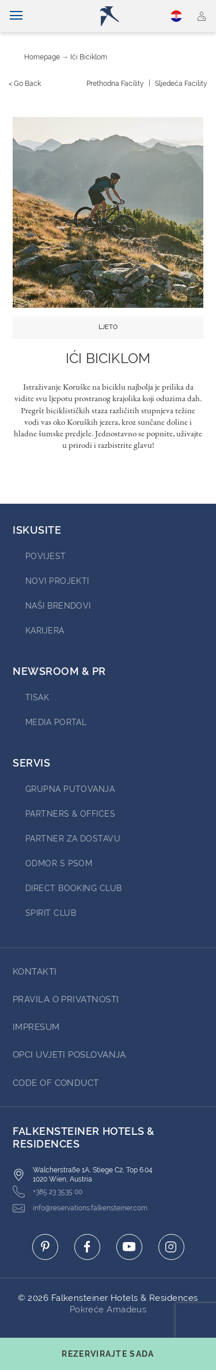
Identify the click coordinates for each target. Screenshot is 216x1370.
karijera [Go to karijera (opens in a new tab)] (45, 630)
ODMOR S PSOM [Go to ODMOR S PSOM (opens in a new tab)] (58, 863)
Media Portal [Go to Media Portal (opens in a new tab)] (55, 722)
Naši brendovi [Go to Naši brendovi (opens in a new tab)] (58, 605)
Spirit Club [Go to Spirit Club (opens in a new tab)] (50, 913)
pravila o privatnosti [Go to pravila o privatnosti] (66, 999)
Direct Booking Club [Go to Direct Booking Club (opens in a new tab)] (73, 888)
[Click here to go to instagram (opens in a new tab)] (171, 1247)
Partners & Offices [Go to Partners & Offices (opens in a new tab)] (70, 813)
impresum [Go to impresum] (36, 1027)
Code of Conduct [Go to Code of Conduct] (56, 1083)
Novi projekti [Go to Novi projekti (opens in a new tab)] (57, 581)
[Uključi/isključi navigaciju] (16, 16)
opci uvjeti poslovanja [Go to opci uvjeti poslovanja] (69, 1055)
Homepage (42, 57)
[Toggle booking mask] (108, 1354)
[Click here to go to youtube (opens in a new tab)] (129, 1247)
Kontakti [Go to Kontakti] (35, 972)
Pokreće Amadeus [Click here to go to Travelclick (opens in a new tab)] (108, 1309)
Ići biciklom (88, 57)
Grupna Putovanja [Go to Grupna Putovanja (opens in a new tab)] (70, 789)
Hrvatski (176, 16)
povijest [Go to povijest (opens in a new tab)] (45, 556)
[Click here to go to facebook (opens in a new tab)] (87, 1247)
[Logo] (113, 16)
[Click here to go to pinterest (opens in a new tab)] (45, 1247)
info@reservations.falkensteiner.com (80, 1208)
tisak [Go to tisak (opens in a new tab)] (37, 697)
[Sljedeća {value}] (181, 83)
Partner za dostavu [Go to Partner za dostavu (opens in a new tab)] (72, 838)
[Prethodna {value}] (115, 83)
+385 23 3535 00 (47, 1192)
